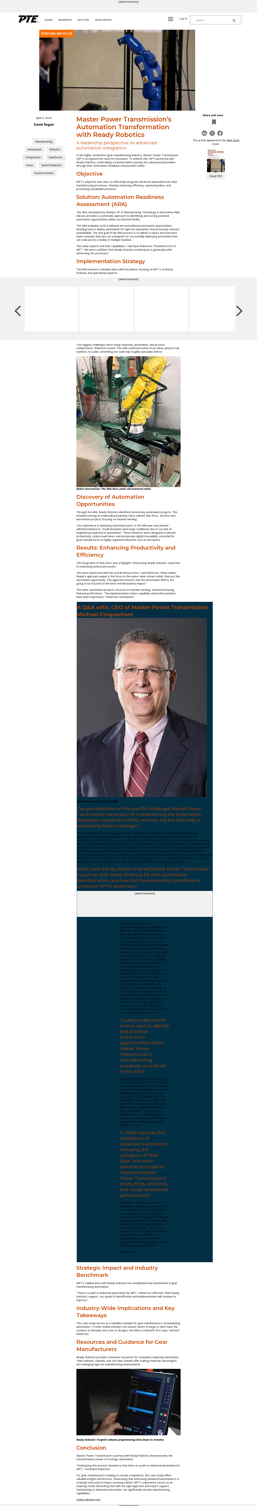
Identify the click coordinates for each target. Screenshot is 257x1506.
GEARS (48, 19)
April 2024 (233, 140)
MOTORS (83, 19)
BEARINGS (65, 19)
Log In (183, 18)
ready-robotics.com (88, 1499)
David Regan (44, 124)
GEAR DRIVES (103, 19)
